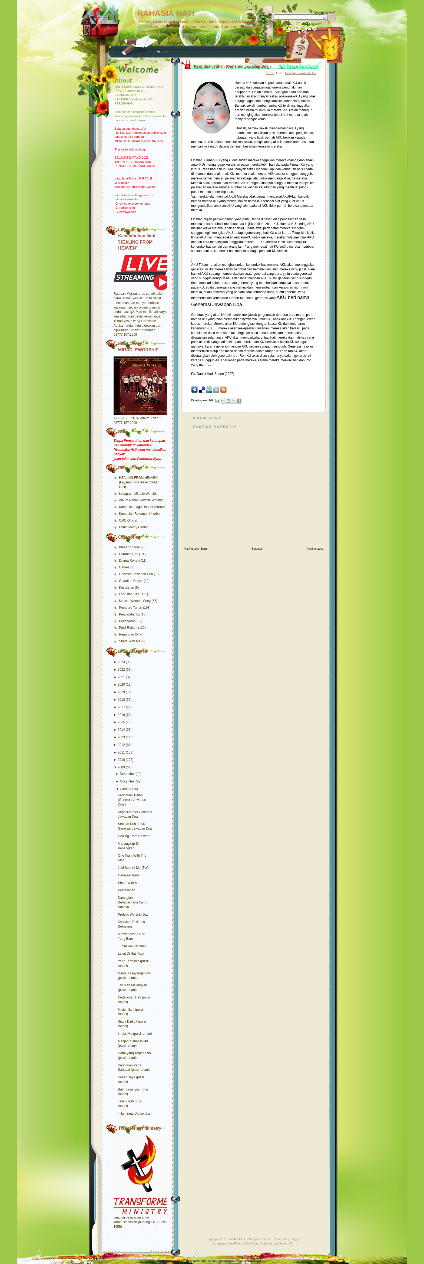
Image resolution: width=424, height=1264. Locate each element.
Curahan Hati (129, 554)
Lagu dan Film (129, 594)
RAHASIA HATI (165, 13)
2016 (121, 715)
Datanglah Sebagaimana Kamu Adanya (132, 902)
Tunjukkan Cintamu (132, 946)
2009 (121, 767)
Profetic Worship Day (133, 914)
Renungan (127, 634)
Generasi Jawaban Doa (136, 574)
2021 (121, 677)
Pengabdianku (130, 614)
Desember (127, 774)
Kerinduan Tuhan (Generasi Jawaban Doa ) (132, 799)
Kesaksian (127, 588)
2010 (121, 760)
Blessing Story (130, 547)
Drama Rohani (130, 560)
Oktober (125, 789)
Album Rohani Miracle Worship (141, 500)
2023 (121, 662)
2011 (121, 752)
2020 (121, 684)
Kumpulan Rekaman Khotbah (140, 514)
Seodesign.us (236, 1261)
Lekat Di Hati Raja (131, 953)
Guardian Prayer (131, 581)
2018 (121, 700)
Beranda (257, 548)
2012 (121, 745)
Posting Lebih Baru (195, 548)
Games (124, 567)
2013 (121, 737)
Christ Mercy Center (133, 527)
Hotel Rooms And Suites (242, 1243)
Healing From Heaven (134, 836)
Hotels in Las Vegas (273, 1243)
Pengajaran (128, 621)
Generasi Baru (128, 875)
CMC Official (128, 520)
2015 (121, 722)
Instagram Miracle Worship (138, 494)
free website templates (218, 1261)
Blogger (296, 1239)
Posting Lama (315, 548)
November (127, 781)
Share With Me (130, 641)
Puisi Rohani (128, 628)
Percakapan (126, 890)
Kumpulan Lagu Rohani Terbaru (142, 507)
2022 (121, 670)
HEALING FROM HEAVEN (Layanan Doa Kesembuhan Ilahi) (139, 482)
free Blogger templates (196, 1261)
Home (162, 52)
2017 (121, 707)
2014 (121, 730)
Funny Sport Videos (252, 1261)
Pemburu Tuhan (131, 608)
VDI (290, 1243)
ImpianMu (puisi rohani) (135, 1034)
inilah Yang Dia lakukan (134, 1113)
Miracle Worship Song (135, 601)
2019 (121, 692)
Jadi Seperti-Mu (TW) (133, 868)
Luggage (219, 1243)
